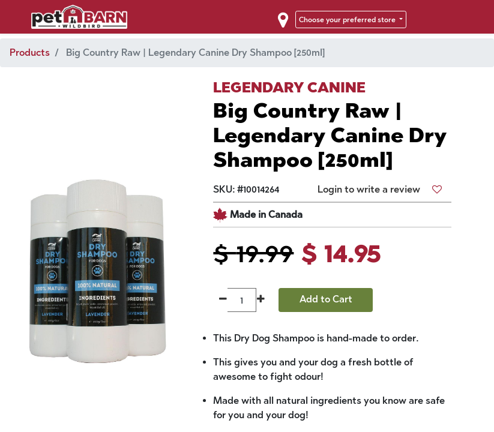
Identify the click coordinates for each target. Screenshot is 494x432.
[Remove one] (222, 300)
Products (30, 52)
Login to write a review (369, 189)
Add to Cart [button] (326, 299)
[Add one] (260, 300)
